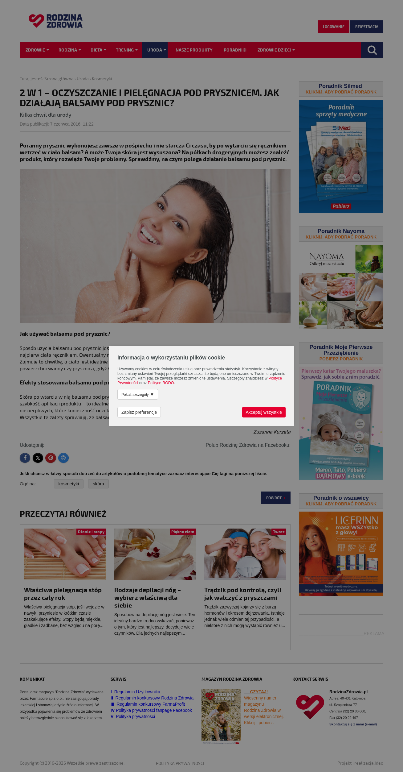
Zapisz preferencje (139, 412)
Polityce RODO (161, 383)
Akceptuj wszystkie (264, 412)
